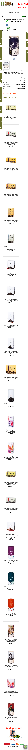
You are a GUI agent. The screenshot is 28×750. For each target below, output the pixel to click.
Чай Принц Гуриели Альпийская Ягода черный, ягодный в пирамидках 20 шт (11, 536)
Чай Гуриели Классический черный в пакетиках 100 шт (11, 378)
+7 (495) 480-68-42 (14, 22)
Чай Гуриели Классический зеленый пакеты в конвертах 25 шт (11, 483)
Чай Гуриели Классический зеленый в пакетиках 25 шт (11, 116)
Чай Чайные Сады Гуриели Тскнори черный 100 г (11, 561)
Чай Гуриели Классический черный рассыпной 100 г (11, 221)
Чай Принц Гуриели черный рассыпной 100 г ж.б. (11, 404)
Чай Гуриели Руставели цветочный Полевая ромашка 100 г (11, 640)
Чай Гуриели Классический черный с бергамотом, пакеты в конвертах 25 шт (11, 509)
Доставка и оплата (11, 10)
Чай (26, 4)
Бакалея (22, 7)
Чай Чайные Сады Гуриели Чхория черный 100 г (11, 613)
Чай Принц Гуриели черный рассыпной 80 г (11, 326)
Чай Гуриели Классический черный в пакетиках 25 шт (11, 169)
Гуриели (9, 30)
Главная (4, 30)
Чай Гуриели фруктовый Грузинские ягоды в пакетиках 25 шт (11, 431)
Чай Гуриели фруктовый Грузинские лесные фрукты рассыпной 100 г (11, 693)
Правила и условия (14, 12)
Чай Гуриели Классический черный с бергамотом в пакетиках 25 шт (11, 143)
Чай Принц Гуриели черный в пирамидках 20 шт (11, 273)
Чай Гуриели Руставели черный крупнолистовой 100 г (11, 666)
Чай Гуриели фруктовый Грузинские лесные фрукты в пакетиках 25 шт (11, 457)
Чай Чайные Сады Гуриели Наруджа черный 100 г (11, 587)
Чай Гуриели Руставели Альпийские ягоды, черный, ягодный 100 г (11, 719)
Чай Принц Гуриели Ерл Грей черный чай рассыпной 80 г (11, 352)
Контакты (19, 10)
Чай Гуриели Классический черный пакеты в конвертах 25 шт (11, 196)
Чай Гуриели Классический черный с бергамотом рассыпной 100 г (11, 248)
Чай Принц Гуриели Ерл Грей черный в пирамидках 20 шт (11, 300)
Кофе (20, 4)
